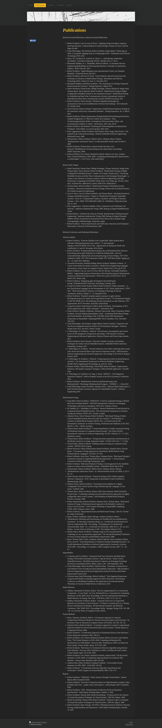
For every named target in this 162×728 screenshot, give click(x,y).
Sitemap (44, 722)
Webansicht (129, 724)
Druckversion (35, 722)
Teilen (33, 40)
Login (131, 722)
